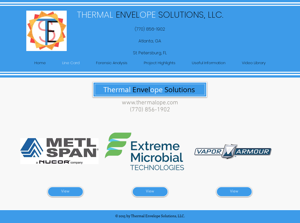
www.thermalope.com (150, 102)
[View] (65, 192)
